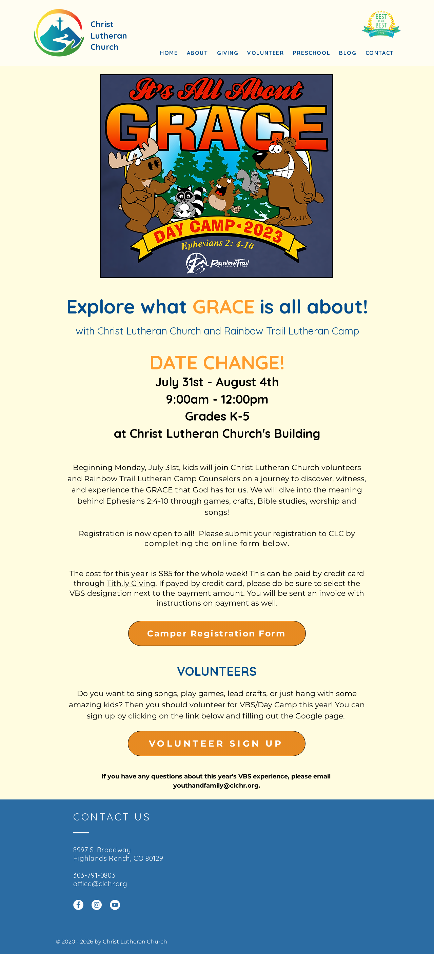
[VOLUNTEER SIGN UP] (216, 743)
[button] (197, 53)
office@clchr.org (100, 883)
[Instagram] (97, 905)
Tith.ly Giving (131, 583)
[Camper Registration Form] (217, 633)
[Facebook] (78, 905)
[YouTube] (115, 905)
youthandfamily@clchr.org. (216, 785)
